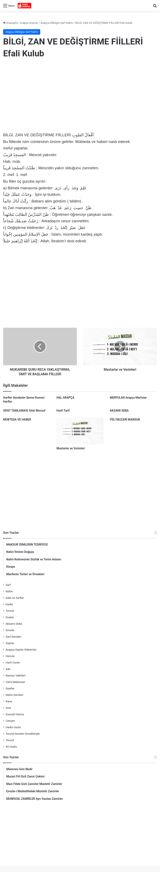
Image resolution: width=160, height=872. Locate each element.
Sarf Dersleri (13, 636)
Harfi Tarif (63, 410)
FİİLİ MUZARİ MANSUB (125, 419)
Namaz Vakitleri (16, 675)
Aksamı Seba (14, 623)
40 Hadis (11, 746)
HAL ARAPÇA (65, 397)
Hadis (9, 604)
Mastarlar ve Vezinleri (70, 448)
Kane (9, 701)
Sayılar (10, 643)
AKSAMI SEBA (119, 410)
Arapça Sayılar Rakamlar (21, 649)
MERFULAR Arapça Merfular (128, 397)
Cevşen (10, 720)
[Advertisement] (80, 96)
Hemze (10, 656)
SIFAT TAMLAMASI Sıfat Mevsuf (24, 410)
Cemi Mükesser (15, 682)
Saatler (10, 688)
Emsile (10, 630)
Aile (8, 669)
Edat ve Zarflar (15, 597)
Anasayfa (10, 22)
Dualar (10, 617)
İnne (8, 707)
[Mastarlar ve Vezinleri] (80, 431)
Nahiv (9, 591)
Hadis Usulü (13, 727)
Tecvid (10, 610)
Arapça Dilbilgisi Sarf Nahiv (56, 22)
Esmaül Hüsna (15, 714)
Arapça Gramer (29, 22)
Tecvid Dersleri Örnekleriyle (23, 733)
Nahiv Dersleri (14, 694)
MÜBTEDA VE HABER (17, 419)
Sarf (8, 584)
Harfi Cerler (13, 662)
